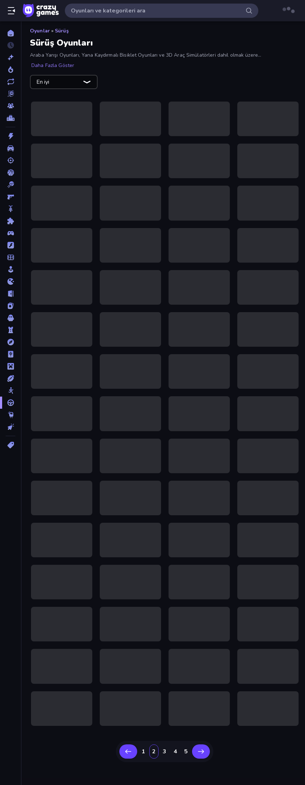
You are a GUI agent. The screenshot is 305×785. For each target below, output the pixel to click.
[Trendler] (10, 69)
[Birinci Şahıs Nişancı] (10, 197)
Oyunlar (40, 30)
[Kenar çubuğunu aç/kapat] (11, 10)
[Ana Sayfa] (10, 33)
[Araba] (10, 148)
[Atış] (10, 160)
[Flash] (10, 245)
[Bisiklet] (10, 209)
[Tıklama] (10, 427)
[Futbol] (10, 257)
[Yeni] (10, 57)
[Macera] (10, 342)
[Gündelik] (10, 269)
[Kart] (10, 306)
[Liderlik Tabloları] (10, 118)
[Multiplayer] (10, 106)
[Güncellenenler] (10, 82)
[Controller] (10, 233)
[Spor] (10, 378)
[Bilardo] (10, 185)
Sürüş (62, 30)
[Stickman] (10, 390)
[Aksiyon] (10, 136)
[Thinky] (10, 415)
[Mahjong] (10, 354)
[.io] (10, 281)
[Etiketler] (10, 445)
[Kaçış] (10, 294)
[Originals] (10, 94)
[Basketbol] (10, 172)
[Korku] (10, 318)
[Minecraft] (10, 366)
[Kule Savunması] (10, 330)
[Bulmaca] (10, 221)
